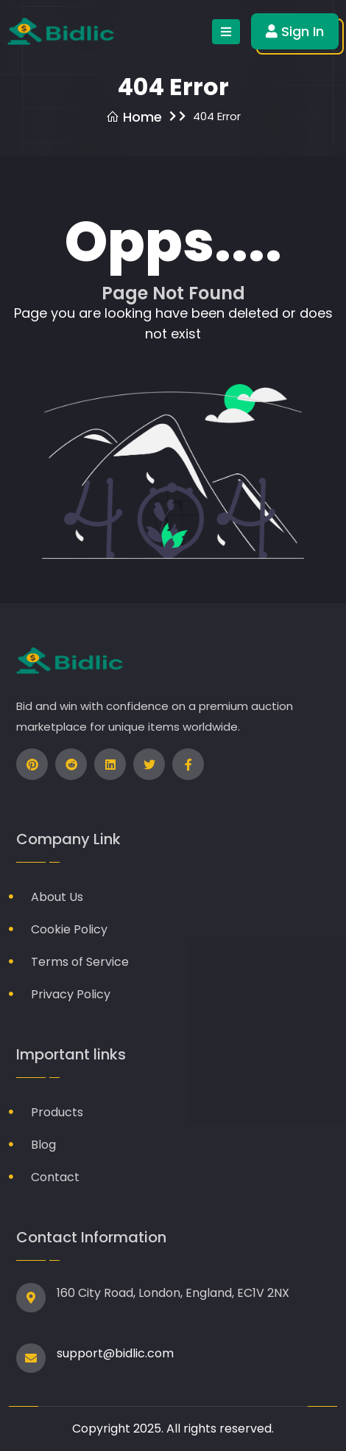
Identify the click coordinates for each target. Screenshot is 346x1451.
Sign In (295, 31)
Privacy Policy (70, 994)
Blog (43, 1144)
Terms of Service (80, 961)
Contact (55, 1177)
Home (134, 117)
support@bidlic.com (115, 1353)
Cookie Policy (69, 929)
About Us (57, 896)
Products (57, 1112)
